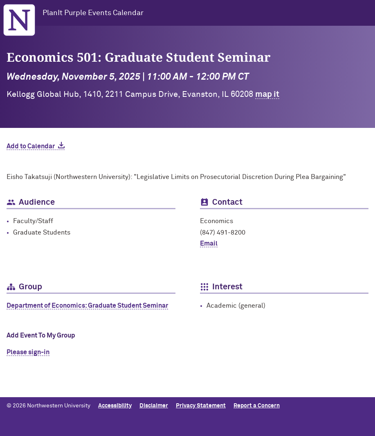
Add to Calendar (31, 146)
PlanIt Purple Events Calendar (93, 13)
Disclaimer (153, 406)
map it (267, 94)
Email (209, 243)
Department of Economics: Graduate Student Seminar (87, 305)
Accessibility (115, 406)
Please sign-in (28, 352)
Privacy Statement (201, 406)
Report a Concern (257, 406)
